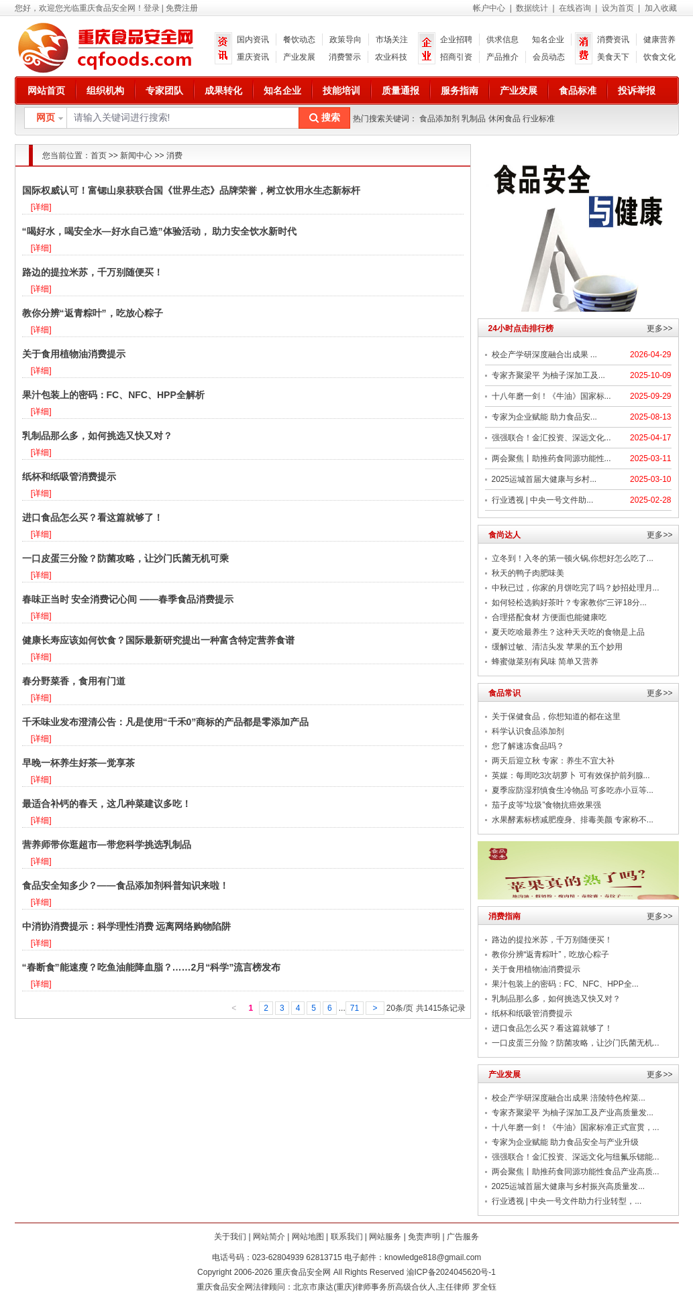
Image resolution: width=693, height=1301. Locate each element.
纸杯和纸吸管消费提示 (69, 476)
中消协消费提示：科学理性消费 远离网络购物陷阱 (126, 926)
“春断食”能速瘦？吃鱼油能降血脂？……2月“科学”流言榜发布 (151, 967)
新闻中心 (136, 155)
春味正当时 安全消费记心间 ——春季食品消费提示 (128, 599)
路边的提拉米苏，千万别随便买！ (92, 272)
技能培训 (341, 90)
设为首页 (618, 8)
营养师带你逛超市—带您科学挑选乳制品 (106, 844)
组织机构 (105, 90)
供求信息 (502, 39)
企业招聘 (456, 39)
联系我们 (347, 1236)
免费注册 (182, 8)
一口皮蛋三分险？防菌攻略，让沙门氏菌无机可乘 (125, 558)
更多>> (659, 328)
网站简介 (269, 1236)
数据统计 (532, 8)
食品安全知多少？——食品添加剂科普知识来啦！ (125, 885)
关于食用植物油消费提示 (73, 354)
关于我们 (230, 1236)
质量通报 (400, 90)
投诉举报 (636, 90)
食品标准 (577, 90)
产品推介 (502, 57)
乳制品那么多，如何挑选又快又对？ (97, 435)
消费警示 (345, 57)
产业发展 (299, 57)
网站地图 (308, 1236)
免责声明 (424, 1236)
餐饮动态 (299, 39)
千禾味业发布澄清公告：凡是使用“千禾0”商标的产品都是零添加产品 (165, 722)
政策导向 (345, 39)
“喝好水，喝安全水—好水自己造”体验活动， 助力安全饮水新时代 (159, 231)
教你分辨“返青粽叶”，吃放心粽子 (92, 313)
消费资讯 (613, 39)
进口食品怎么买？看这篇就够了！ (92, 517)
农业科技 (391, 57)
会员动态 (549, 57)
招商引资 (456, 57)
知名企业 (548, 39)
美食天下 (613, 57)
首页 (99, 155)
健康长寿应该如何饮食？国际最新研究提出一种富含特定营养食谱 (158, 640)
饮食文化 (659, 57)
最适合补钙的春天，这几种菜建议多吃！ (106, 803)
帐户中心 (489, 8)
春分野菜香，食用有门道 (73, 681)
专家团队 (164, 90)
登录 (152, 8)
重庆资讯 (253, 57)
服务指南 (459, 90)
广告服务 (463, 1236)
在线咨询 (575, 8)
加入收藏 (661, 8)
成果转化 (223, 90)
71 (354, 1008)
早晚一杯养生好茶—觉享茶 (78, 762)
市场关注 (392, 39)
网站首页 (46, 90)
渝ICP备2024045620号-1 (451, 1272)
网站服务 (385, 1236)
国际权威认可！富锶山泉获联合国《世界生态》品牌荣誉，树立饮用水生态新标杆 (191, 190)
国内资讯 (253, 39)
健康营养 (659, 39)
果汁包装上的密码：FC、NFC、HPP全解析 (113, 394)
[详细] (41, 207)
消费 (174, 155)
